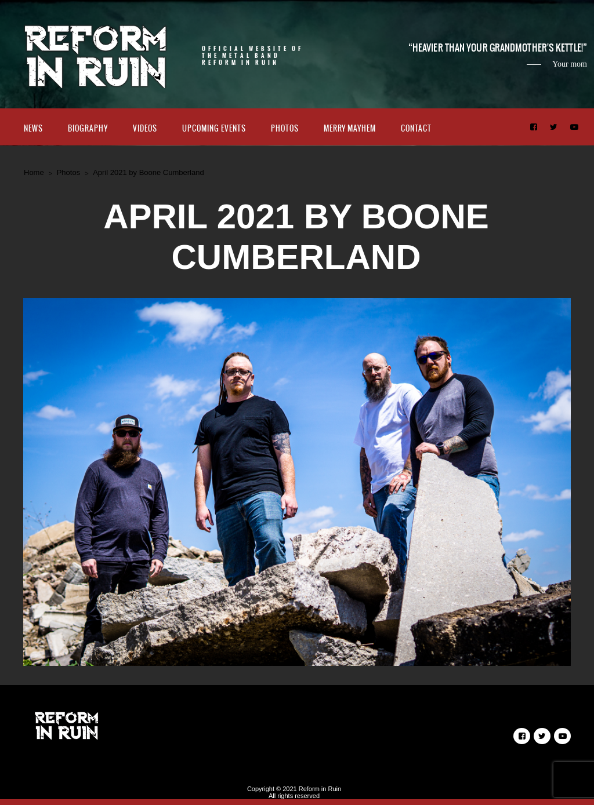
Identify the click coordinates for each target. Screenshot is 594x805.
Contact (416, 128)
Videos (145, 128)
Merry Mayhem (350, 128)
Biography (88, 128)
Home (34, 172)
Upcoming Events (214, 128)
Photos (285, 128)
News (33, 128)
